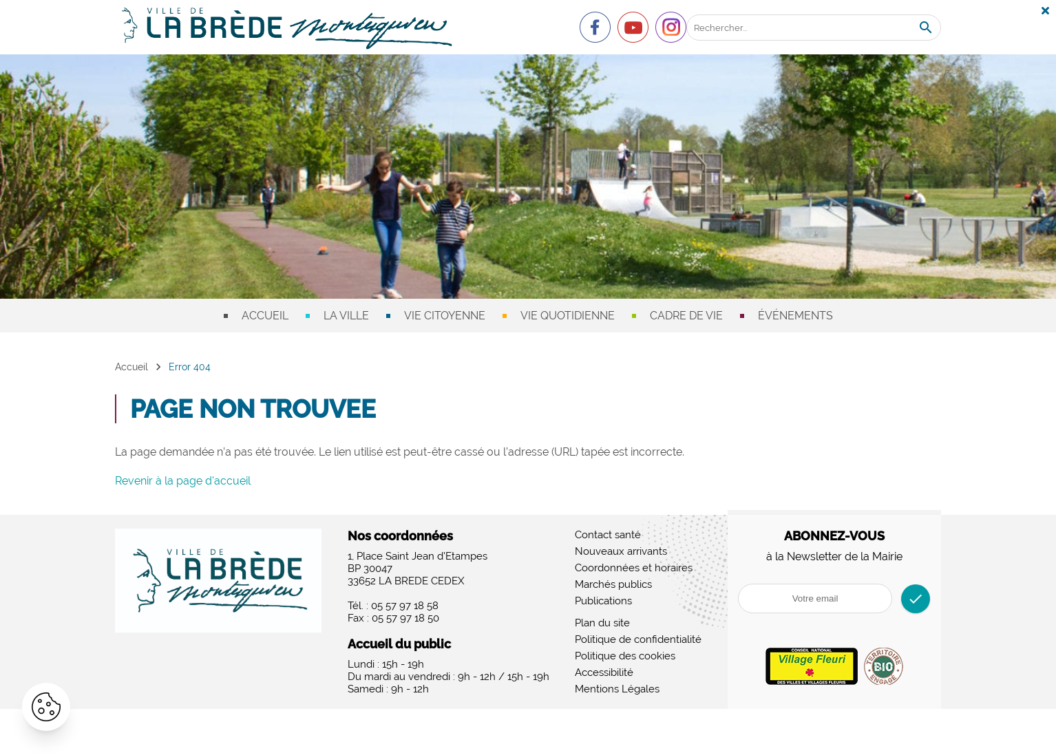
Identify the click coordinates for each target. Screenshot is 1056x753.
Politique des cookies (625, 656)
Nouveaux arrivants (621, 551)
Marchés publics (613, 584)
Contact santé (608, 535)
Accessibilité (604, 672)
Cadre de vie (686, 315)
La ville (346, 315)
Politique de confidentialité (638, 639)
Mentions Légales (617, 689)
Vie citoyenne (444, 315)
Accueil (265, 315)
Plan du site (602, 623)
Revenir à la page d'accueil (183, 480)
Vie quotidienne (567, 315)
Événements (795, 315)
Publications (603, 601)
